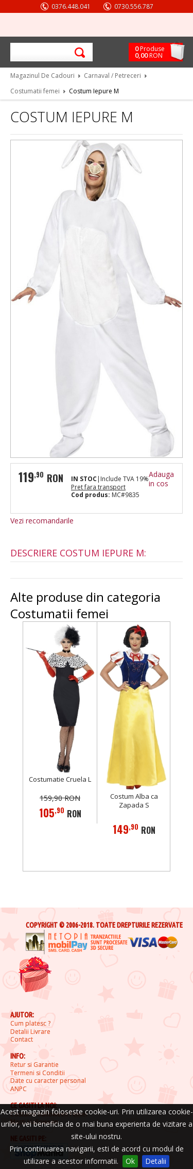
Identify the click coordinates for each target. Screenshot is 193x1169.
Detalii (155, 1161)
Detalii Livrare (30, 1032)
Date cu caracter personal (48, 1081)
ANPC (18, 1089)
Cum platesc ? (30, 1023)
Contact (21, 1039)
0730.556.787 (133, 6)
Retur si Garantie (34, 1065)
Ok (130, 1161)
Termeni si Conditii (37, 1073)
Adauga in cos (161, 478)
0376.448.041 (71, 6)
